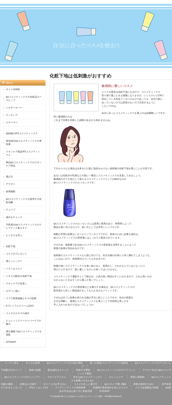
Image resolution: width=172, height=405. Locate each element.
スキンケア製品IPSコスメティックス (23, 153)
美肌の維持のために (143, 384)
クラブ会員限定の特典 (147, 387)
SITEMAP (11, 342)
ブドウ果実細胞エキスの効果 (21, 298)
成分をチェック (14, 217)
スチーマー (12, 122)
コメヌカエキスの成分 (17, 313)
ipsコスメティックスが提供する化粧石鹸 (24, 201)
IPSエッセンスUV (38, 387)
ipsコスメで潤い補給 (115, 384)
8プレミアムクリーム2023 (19, 305)
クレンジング (116, 377)
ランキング (12, 115)
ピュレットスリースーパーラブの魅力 (23, 322)
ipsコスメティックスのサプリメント (116, 370)
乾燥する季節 (83, 370)
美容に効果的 (137, 377)
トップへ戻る (11, 363)
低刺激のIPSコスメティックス (22, 133)
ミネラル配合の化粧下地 (19, 276)
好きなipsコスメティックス (87, 377)
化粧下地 (10, 246)
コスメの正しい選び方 (85, 384)
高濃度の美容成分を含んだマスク (110, 387)
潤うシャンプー (14, 261)
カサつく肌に (13, 291)
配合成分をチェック (58, 370)
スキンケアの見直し (16, 283)
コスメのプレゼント (16, 253)
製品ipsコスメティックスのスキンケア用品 (24, 164)
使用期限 (10, 191)
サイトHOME (13, 89)
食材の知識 (35, 370)
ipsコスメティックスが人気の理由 (64, 363)
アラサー (10, 184)
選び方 (9, 176)
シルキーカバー (14, 107)
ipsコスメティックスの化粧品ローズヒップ (24, 98)
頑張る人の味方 (28, 384)
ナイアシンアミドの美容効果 (70, 387)
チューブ (10, 209)
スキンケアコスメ (56, 377)
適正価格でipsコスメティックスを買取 (24, 333)
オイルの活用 (33, 363)
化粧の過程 (7, 384)
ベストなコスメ (14, 268)
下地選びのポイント (11, 370)
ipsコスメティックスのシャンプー (22, 377)
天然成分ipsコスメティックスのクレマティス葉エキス (24, 226)
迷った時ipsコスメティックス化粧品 (109, 363)
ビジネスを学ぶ (14, 235)
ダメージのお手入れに (55, 384)
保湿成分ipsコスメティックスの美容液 (24, 143)
